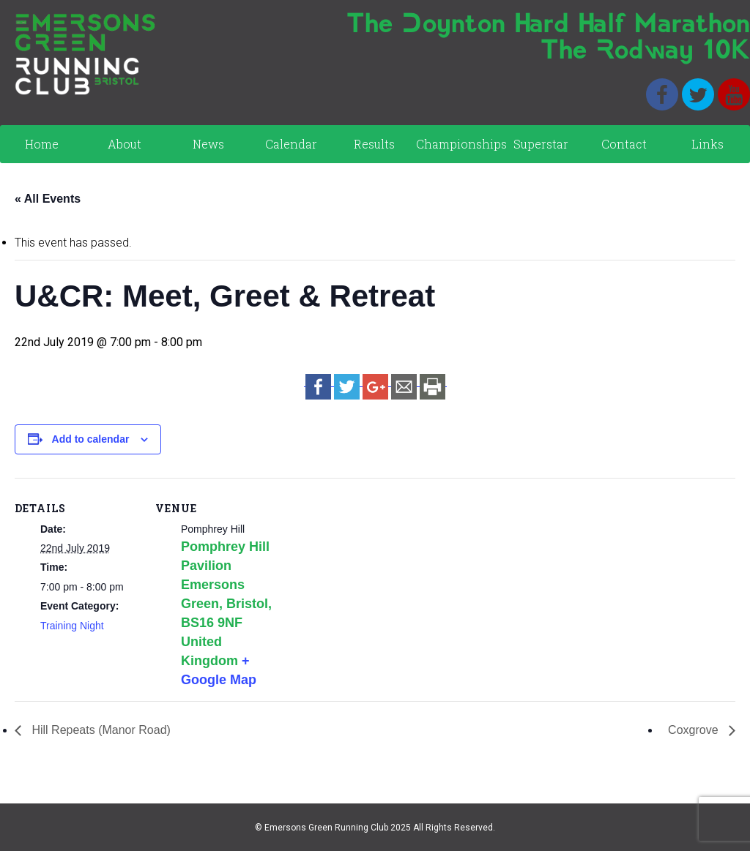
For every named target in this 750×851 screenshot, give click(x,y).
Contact (624, 143)
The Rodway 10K (645, 52)
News (208, 143)
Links (707, 143)
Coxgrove (694, 730)
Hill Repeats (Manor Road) (100, 730)
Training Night (72, 625)
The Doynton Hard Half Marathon (548, 25)
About (124, 143)
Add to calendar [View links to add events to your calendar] (91, 439)
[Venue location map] (373, 579)
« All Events (48, 198)
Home (42, 143)
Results (374, 143)
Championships (458, 143)
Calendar (291, 143)
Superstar (540, 143)
